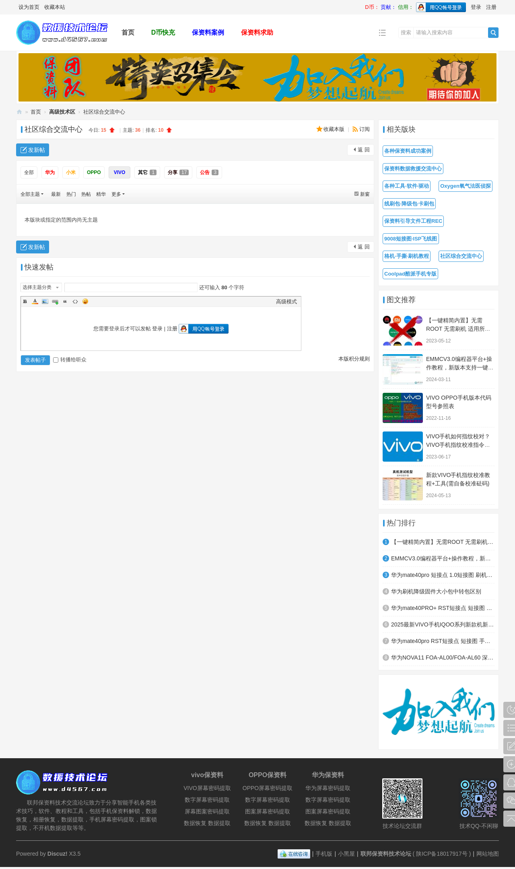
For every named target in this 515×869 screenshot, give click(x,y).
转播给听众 (70, 360)
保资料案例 (208, 32)
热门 (71, 194)
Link (55, 301)
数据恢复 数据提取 (207, 823)
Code (75, 301)
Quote (65, 301)
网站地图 (487, 853)
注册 (491, 7)
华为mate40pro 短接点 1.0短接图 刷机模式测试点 (442, 575)
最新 (56, 194)
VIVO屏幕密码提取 (207, 788)
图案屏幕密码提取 (267, 811)
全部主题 (30, 194)
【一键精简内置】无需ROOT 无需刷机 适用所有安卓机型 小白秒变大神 (458, 328)
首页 (128, 32)
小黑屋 (346, 853)
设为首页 (29, 7)
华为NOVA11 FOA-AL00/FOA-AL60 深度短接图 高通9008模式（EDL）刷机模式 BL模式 (442, 657)
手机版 (323, 853)
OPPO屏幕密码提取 (268, 788)
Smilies (85, 301)
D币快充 (163, 32)
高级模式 (286, 302)
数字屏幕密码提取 (207, 799)
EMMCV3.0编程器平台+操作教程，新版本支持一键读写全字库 (460, 367)
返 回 (364, 150)
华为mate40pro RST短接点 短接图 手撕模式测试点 (442, 641)
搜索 (406, 32)
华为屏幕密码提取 (327, 788)
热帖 (86, 194)
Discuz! (57, 853)
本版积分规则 (354, 359)
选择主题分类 (37, 287)
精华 (101, 194)
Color (35, 301)
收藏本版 (334, 129)
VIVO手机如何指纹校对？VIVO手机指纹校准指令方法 (458, 444)
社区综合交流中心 (104, 112)
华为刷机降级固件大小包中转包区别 (436, 591)
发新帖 (36, 150)
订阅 (364, 129)
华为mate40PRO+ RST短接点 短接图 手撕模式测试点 (442, 608)
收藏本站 (54, 7)
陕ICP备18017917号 (442, 853)
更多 (116, 194)
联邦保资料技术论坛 (19, 112)
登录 (476, 7)
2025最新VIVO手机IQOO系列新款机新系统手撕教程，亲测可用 (442, 624)
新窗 (365, 194)
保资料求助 (257, 32)
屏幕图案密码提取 (207, 811)
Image (45, 301)
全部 (29, 172)
